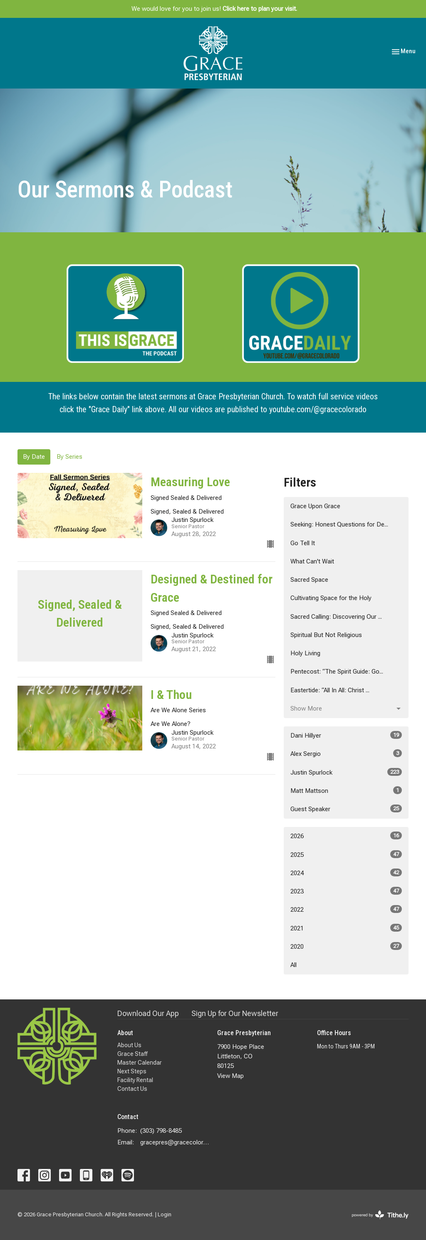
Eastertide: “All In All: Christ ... (329, 690)
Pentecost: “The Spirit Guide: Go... (336, 671)
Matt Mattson (346, 790)
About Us (129, 1045)
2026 (346, 836)
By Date (34, 456)
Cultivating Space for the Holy (331, 598)
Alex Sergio (346, 753)
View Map (230, 1076)
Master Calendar (139, 1062)
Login (164, 1214)
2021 (346, 928)
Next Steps (131, 1071)
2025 (346, 854)
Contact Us (132, 1088)
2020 (346, 946)
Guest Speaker (346, 809)
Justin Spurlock (346, 772)
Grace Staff (132, 1054)
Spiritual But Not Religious (326, 635)
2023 (346, 891)
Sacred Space (309, 579)
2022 (346, 909)
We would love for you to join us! (214, 8)
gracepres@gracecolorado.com (174, 1142)
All (293, 965)
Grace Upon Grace (315, 506)
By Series (69, 456)
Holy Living (305, 653)
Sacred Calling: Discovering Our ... (336, 616)
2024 (346, 872)
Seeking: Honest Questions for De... (339, 524)
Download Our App (148, 1013)
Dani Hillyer (346, 735)
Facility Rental (135, 1080)
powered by (380, 1215)
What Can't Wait (312, 561)
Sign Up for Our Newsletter (234, 1013)
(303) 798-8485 (161, 1130)
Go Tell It (302, 543)
